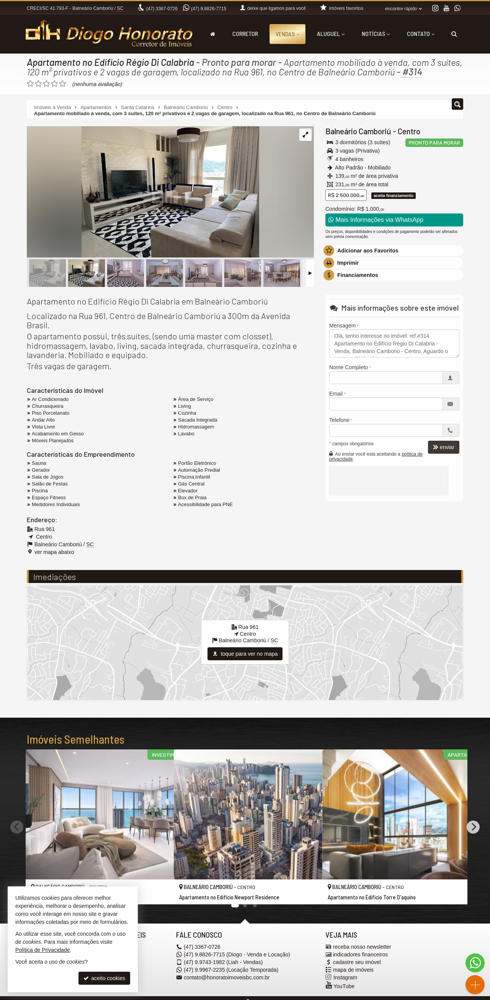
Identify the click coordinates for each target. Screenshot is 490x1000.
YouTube (343, 986)
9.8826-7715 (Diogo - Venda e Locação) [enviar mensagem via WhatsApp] (237, 954)
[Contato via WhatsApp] (475, 962)
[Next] (473, 826)
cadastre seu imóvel (357, 962)
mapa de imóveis (353, 970)
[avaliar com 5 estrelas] (62, 84)
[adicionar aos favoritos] (160, 891)
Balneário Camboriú (358, 131)
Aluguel (331, 33)
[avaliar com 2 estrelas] (38, 84)
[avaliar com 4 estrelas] (54, 84)
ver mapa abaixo (54, 552)
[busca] (454, 33)
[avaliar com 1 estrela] (30, 84)
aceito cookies (104, 978)
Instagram (345, 977)
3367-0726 (162, 8)
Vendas (287, 33)
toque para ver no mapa (245, 654)
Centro (409, 131)
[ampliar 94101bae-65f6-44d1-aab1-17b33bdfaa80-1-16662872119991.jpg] (143, 192)
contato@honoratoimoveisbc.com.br (227, 977)
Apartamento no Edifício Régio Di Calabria (111, 62)
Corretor (245, 33)
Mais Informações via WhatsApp (375, 220)
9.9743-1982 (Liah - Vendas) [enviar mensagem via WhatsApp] (223, 962)
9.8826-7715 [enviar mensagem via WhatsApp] (208, 8)
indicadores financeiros (360, 954)
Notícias (376, 33)
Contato (420, 33)
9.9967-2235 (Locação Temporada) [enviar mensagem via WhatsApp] (231, 970)
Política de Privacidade (42, 950)
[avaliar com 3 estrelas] (46, 84)
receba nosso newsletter (362, 947)
